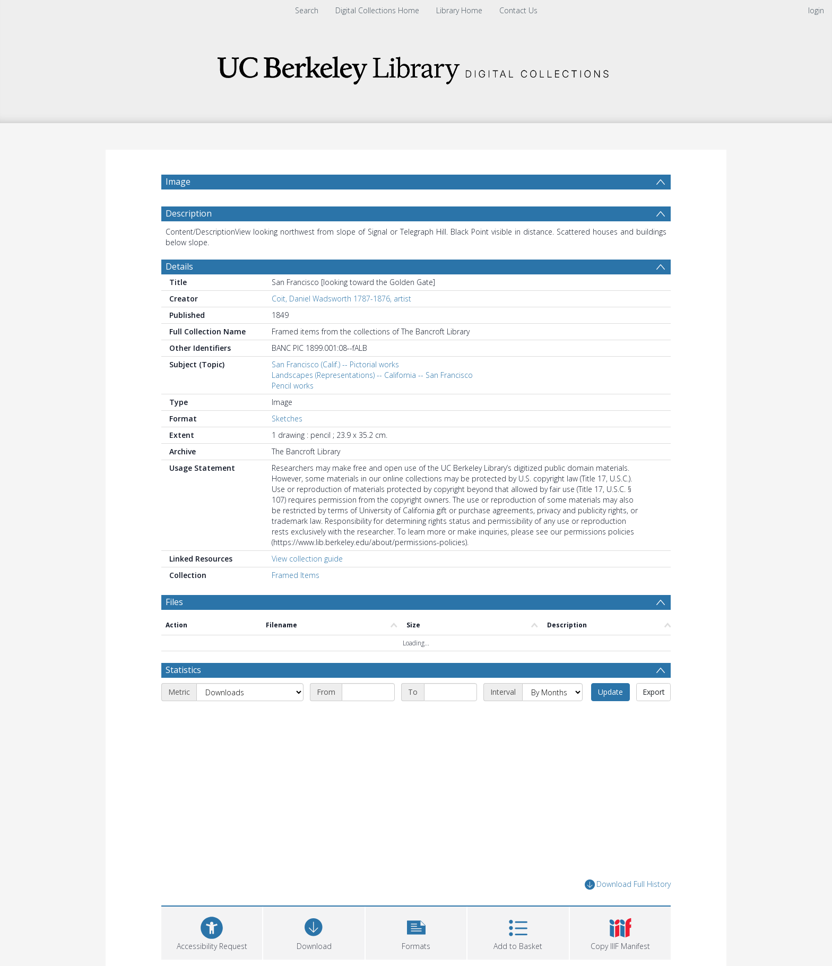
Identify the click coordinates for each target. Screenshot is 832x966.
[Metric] (250, 692)
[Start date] (368, 692)
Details (179, 266)
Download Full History (628, 884)
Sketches (287, 418)
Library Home (459, 10)
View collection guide (307, 559)
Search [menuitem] (306, 10)
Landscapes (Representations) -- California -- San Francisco (372, 375)
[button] (416, 932)
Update (610, 692)
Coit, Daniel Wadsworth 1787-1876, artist (341, 299)
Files (174, 602)
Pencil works (293, 386)
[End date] (450, 692)
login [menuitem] (816, 10)
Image (178, 181)
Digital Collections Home (377, 10)
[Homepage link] (416, 67)
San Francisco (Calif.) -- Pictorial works (335, 364)
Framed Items (295, 575)
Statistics (183, 670)
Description (189, 213)
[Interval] (552, 692)
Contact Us (518, 10)
